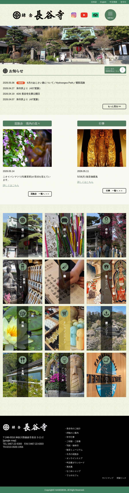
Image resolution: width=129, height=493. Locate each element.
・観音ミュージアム (73, 450)
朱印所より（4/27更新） (29, 88)
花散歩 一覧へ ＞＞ (40, 194)
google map (9, 440)
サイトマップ (107, 478)
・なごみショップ (72, 471)
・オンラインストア (73, 458)
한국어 (123, 2)
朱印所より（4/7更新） (28, 99)
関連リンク (121, 478)
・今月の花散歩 (71, 454)
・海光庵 (68, 467)
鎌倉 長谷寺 (38, 15)
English (103, 2)
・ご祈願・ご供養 (72, 441)
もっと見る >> (114, 106)
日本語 (94, 2)
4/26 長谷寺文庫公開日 (28, 94)
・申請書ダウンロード (74, 462)
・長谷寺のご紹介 (72, 428)
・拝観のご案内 (71, 433)
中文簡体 (113, 2)
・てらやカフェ (71, 475)
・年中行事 (69, 437)
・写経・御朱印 (71, 445)
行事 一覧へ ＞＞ (114, 191)
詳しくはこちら (11, 185)
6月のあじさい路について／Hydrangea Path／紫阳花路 (56, 83)
